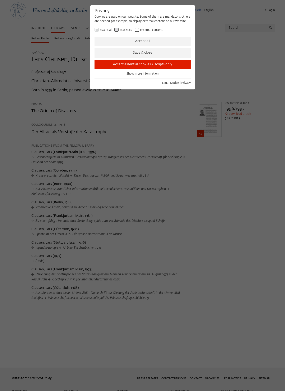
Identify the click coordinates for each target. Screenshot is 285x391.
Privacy (186, 82)
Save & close (142, 52)
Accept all (142, 41)
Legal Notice (170, 82)
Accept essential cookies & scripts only (142, 64)
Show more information (142, 73)
